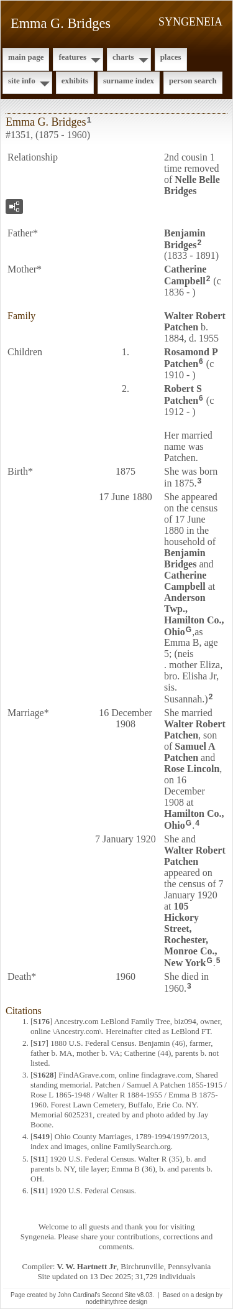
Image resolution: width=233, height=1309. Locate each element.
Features (72, 57)
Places (170, 57)
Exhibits (75, 80)
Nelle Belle (192, 185)
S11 (39, 1158)
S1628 (43, 1074)
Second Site (118, 1295)
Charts (123, 57)
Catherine (185, 275)
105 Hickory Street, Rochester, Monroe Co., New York (190, 934)
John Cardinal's (79, 1295)
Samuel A (189, 752)
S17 (39, 1043)
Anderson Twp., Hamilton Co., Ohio (194, 614)
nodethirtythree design (116, 1301)
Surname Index (128, 80)
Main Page (25, 57)
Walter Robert (195, 321)
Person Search (193, 80)
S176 (41, 1021)
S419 (41, 1136)
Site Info (21, 80)
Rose (191, 768)
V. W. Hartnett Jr (87, 1266)
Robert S (183, 394)
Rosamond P (190, 358)
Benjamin (185, 239)
